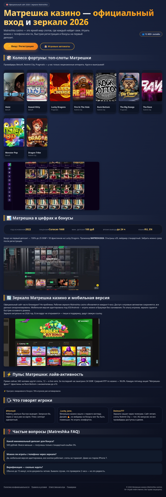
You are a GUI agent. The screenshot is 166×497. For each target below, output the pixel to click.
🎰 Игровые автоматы (57, 46)
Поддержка (71, 487)
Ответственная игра (57, 487)
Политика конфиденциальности (17, 487)
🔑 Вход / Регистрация (21, 46)
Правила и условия (39, 487)
